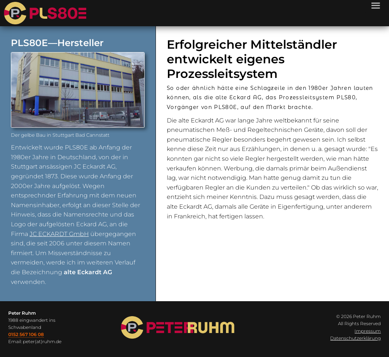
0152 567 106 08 (26, 334)
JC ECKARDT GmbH (59, 234)
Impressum (368, 331)
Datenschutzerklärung (355, 338)
